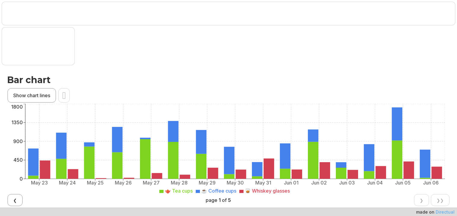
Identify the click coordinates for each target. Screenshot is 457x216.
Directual (445, 211)
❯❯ (249, 121)
